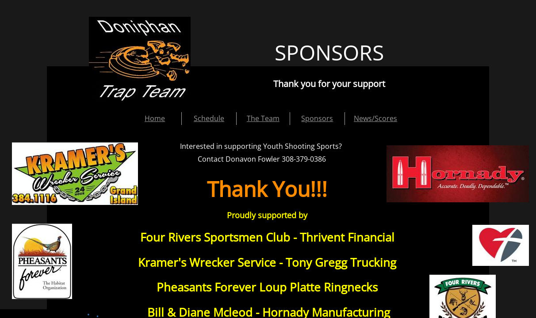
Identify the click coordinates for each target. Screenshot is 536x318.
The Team (263, 118)
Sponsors (317, 118)
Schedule (209, 118)
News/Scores (375, 118)
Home (155, 118)
